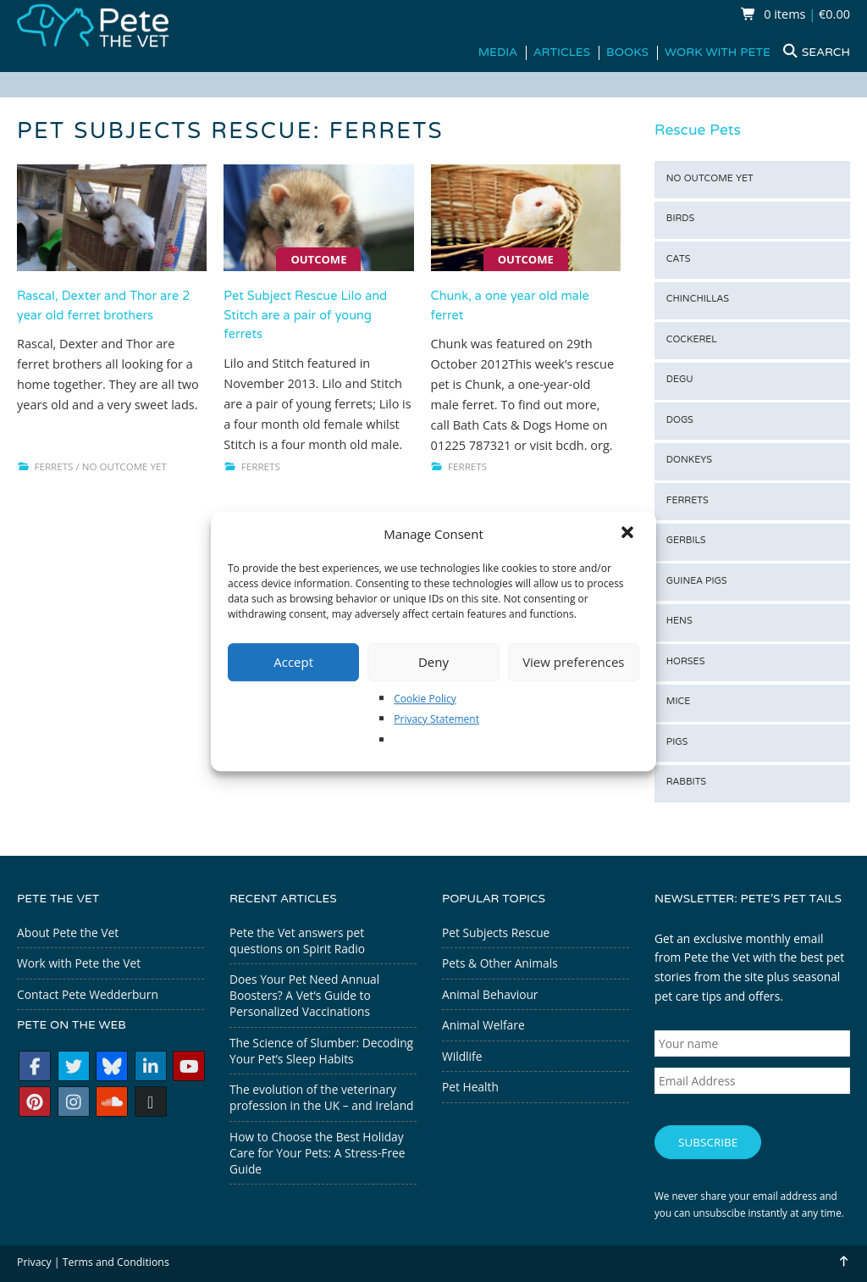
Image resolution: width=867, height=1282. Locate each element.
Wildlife (462, 1056)
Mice (678, 702)
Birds (680, 219)
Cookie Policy (425, 698)
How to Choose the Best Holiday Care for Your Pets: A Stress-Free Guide (317, 1153)
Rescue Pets (697, 131)
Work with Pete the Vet (79, 963)
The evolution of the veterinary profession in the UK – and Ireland (321, 1097)
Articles (561, 53)
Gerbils (686, 541)
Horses (685, 662)
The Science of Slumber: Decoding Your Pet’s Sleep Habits (321, 1051)
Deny (433, 661)
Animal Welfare (483, 1025)
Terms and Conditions (116, 1256)
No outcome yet (124, 466)
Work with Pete (717, 53)
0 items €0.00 (795, 14)
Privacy (34, 1256)
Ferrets (54, 466)
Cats (678, 259)
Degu (679, 380)
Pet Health (470, 1087)
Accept (293, 661)
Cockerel (691, 340)
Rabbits (686, 782)
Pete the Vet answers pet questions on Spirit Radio (297, 940)
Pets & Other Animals (500, 963)
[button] (629, 534)
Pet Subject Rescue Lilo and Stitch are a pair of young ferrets (305, 316)
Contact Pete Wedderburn (87, 994)
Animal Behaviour (490, 994)
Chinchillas (697, 299)
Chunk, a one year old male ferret (510, 306)
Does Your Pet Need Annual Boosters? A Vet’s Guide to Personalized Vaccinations (304, 995)
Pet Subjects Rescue (495, 932)
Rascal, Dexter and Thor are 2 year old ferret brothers (103, 306)
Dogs (679, 420)
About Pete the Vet (68, 932)
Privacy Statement (436, 719)
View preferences (573, 661)
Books (627, 53)
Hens (679, 621)
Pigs (677, 742)
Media (497, 53)
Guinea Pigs (696, 581)
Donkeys (689, 460)
